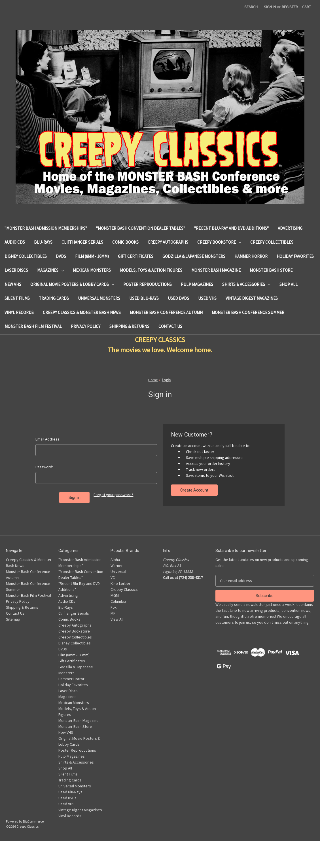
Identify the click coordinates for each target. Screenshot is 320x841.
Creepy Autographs (168, 242)
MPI (113, 613)
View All (117, 619)
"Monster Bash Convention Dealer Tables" (140, 228)
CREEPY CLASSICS (160, 339)
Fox (113, 607)
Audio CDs (15, 242)
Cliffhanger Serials (82, 242)
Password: (44, 466)
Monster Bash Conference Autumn (166, 312)
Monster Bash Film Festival (33, 326)
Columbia (118, 601)
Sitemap (13, 619)
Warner (117, 565)
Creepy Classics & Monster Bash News (82, 312)
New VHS (13, 284)
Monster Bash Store (271, 270)
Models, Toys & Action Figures (151, 270)
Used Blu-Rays (144, 298)
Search (251, 6)
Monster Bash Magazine (216, 270)
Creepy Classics (124, 589)
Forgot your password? (113, 494)
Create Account (194, 490)
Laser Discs (16, 270)
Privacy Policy (85, 326)
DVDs (61, 256)
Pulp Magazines (197, 284)
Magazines (50, 270)
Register (290, 6)
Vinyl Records (19, 312)
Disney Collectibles (26, 256)
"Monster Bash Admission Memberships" (46, 228)
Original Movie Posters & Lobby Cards (72, 284)
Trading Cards (54, 298)
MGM (115, 595)
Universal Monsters (99, 298)
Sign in (270, 6)
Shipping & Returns (129, 326)
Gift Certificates (135, 256)
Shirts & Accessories (246, 284)
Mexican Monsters (92, 270)
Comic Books (125, 242)
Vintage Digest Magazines (252, 298)
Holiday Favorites (295, 256)
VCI (113, 577)
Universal (118, 571)
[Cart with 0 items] (306, 7)
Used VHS (207, 298)
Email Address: (47, 439)
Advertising (290, 228)
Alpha (115, 559)
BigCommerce (33, 821)
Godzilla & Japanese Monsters (193, 256)
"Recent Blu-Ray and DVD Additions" (231, 228)
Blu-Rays (43, 242)
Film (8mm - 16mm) (92, 256)
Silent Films (17, 298)
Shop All (288, 284)
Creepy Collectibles (271, 242)
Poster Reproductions (147, 284)
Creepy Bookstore (219, 242)
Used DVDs (178, 298)
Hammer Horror (251, 256)
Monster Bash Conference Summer (248, 312)
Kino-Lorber (120, 583)
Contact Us (170, 326)
